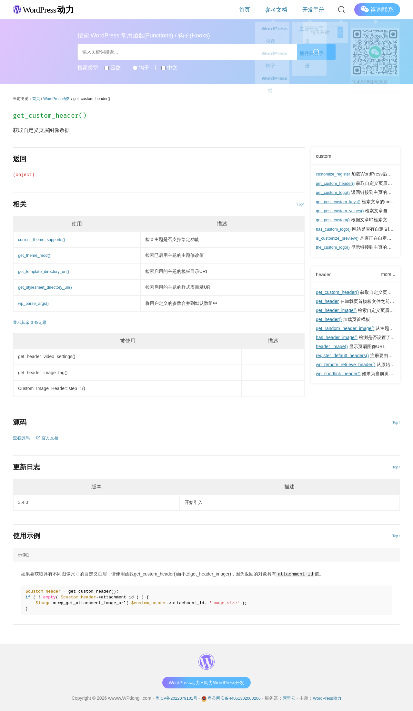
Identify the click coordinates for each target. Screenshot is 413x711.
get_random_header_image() (345, 328)
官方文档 (49, 437)
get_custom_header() (337, 182)
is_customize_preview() (339, 237)
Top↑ (301, 204)
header (324, 273)
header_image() (332, 346)
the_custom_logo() (334, 246)
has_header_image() (337, 337)
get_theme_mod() (36, 255)
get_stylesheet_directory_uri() (47, 287)
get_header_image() (336, 310)
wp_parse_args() (35, 303)
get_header (327, 301)
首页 (269, 9)
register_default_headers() (342, 355)
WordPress (48, 9)
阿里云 (292, 697)
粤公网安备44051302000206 (234, 697)
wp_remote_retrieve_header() (345, 364)
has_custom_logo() (335, 228)
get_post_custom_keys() (340, 201)
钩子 (141, 67)
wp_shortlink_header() (338, 373)
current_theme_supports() (44, 239)
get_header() (329, 319)
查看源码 (22, 437)
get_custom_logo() (334, 192)
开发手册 (318, 9)
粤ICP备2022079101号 (172, 697)
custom (324, 156)
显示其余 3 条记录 (31, 322)
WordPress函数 (56, 98)
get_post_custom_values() (342, 210)
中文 (169, 67)
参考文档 (291, 9)
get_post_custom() (334, 219)
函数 (112, 67)
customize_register (335, 173)
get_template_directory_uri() (46, 271)
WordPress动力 (332, 697)
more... (388, 273)
